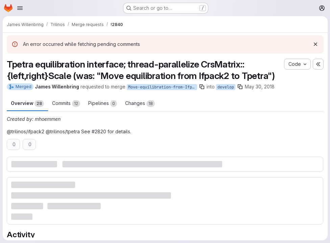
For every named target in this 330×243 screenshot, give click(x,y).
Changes (140, 103)
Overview (27, 103)
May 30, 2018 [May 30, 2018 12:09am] (260, 86)
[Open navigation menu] (20, 8)
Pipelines (102, 103)
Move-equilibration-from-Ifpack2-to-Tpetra (162, 87)
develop (225, 87)
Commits (66, 103)
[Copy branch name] (202, 87)
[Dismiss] (315, 44)
